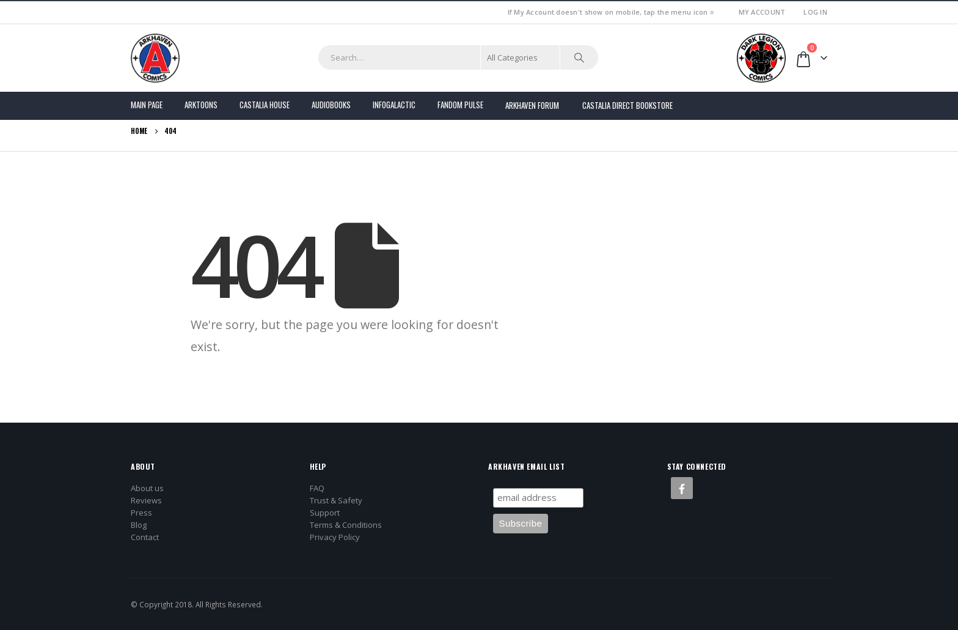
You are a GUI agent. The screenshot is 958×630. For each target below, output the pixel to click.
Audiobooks (331, 104)
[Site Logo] (155, 58)
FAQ (317, 488)
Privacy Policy (335, 537)
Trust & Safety (336, 500)
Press (141, 512)
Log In (815, 12)
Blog (139, 524)
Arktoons (201, 104)
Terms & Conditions (346, 524)
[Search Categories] (520, 57)
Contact (145, 537)
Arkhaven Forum (532, 105)
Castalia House (265, 104)
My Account (762, 12)
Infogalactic (394, 104)
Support (325, 512)
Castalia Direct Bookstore (627, 105)
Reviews (146, 500)
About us (147, 488)
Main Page (147, 104)
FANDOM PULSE (460, 104)
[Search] (579, 57)
